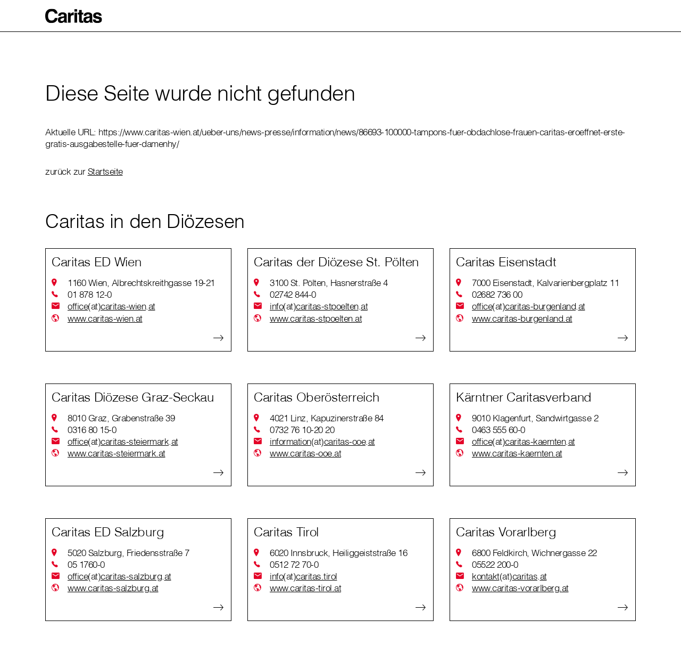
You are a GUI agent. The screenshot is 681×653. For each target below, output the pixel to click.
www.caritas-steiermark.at (116, 453)
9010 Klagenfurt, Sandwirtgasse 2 (535, 417)
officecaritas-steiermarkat (123, 441)
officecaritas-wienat (111, 306)
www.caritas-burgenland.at (522, 318)
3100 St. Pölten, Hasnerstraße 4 (329, 282)
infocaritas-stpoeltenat (319, 306)
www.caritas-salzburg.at (113, 587)
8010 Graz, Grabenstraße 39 (121, 417)
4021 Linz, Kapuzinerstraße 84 (327, 417)
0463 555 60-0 (498, 429)
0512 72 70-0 (294, 564)
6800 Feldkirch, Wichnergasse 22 (534, 552)
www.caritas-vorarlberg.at (520, 587)
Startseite (105, 171)
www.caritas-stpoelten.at (316, 318)
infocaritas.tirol (303, 576)
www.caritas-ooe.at (305, 453)
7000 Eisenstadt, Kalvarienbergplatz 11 (545, 282)
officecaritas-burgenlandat (528, 306)
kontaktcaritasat (509, 576)
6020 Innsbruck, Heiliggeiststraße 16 (338, 552)
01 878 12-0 (90, 294)
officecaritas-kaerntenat (523, 441)
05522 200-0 (495, 564)
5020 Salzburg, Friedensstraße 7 (128, 552)
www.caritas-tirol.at (305, 587)
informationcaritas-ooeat (322, 441)
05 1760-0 (86, 564)
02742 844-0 (293, 294)
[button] (74, 16)
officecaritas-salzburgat (119, 576)
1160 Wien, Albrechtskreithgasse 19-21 (141, 282)
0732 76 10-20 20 (302, 429)
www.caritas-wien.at (105, 318)
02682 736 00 (497, 294)
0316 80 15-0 (92, 429)
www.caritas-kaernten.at (517, 453)
